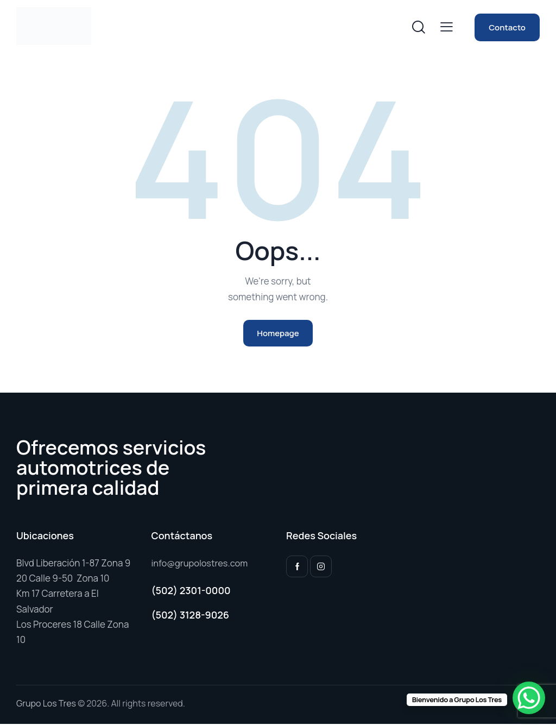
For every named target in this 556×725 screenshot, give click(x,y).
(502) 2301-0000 (191, 591)
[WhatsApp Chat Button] (529, 698)
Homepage (278, 333)
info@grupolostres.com (201, 564)
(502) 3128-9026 (190, 616)
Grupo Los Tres (46, 704)
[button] (446, 26)
